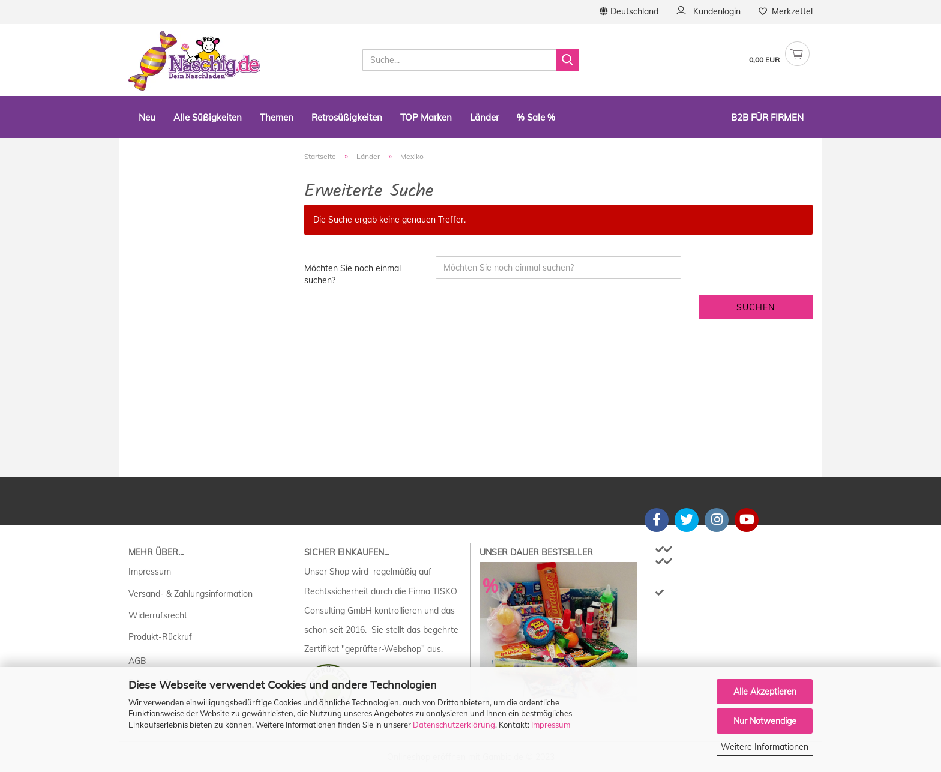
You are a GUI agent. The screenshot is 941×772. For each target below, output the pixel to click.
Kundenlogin (708, 12)
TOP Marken (426, 117)
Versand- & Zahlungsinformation (190, 593)
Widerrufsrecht (157, 615)
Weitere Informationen (764, 746)
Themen (276, 117)
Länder (484, 117)
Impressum (550, 724)
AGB (137, 661)
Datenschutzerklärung (454, 724)
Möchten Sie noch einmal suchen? (352, 274)
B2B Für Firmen (767, 117)
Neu (147, 117)
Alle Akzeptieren (764, 691)
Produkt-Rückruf (160, 637)
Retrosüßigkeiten (346, 117)
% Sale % (536, 117)
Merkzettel (786, 11)
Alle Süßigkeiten (207, 117)
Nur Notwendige (764, 721)
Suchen (755, 307)
